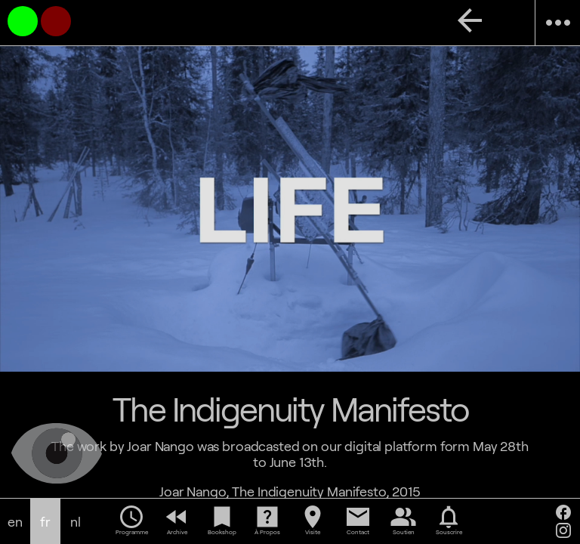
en (15, 522)
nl (75, 522)
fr (45, 522)
